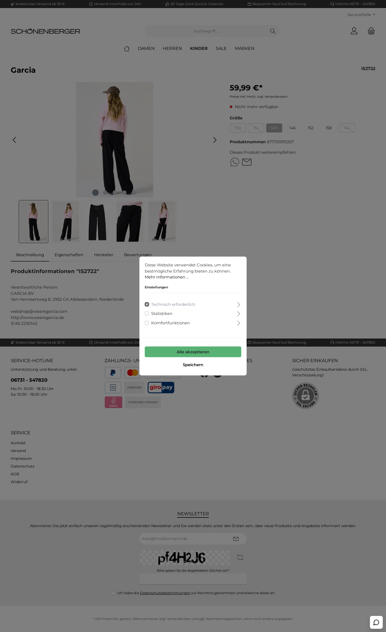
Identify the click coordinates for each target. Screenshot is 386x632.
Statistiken (161, 313)
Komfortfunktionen (170, 323)
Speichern (193, 365)
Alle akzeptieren (193, 352)
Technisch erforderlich (173, 304)
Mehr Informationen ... (167, 277)
